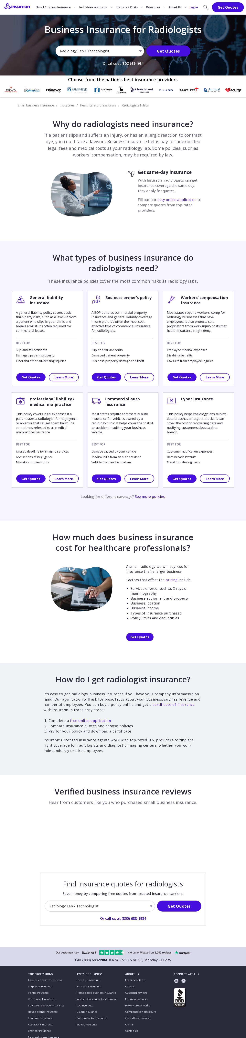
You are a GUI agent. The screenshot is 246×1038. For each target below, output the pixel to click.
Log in (194, 7)
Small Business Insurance (53, 7)
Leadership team (135, 980)
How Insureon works (137, 1005)
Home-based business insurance (96, 992)
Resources (153, 7)
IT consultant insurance (41, 999)
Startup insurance (87, 1024)
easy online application (177, 199)
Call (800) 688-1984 (91, 960)
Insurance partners (136, 999)
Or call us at (123, 64)
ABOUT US (132, 974)
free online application (90, 720)
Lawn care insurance (40, 1018)
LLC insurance (85, 1005)
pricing (171, 579)
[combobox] (60, 51)
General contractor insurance (45, 980)
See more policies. (150, 496)
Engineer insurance (39, 1031)
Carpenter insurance (40, 986)
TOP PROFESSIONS (40, 974)
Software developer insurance (46, 1005)
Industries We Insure (93, 7)
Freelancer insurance (89, 986)
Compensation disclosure (140, 1011)
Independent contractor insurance (97, 999)
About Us (175, 7)
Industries (67, 105)
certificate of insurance (174, 704)
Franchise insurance (88, 980)
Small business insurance (36, 105)
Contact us (131, 1031)
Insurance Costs (127, 7)
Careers (130, 986)
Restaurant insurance (40, 1024)
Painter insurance (38, 992)
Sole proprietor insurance (92, 1018)
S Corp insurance (87, 1011)
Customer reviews (136, 992)
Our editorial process (137, 1018)
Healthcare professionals (98, 105)
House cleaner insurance (43, 1011)
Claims (129, 1024)
